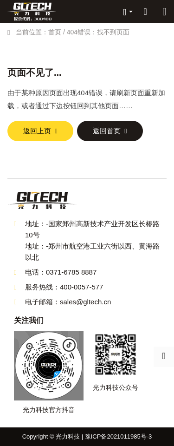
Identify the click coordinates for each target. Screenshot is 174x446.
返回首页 (107, 131)
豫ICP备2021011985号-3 (118, 436)
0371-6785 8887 (71, 272)
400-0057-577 (81, 287)
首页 (54, 32)
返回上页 (37, 131)
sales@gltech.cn (85, 302)
